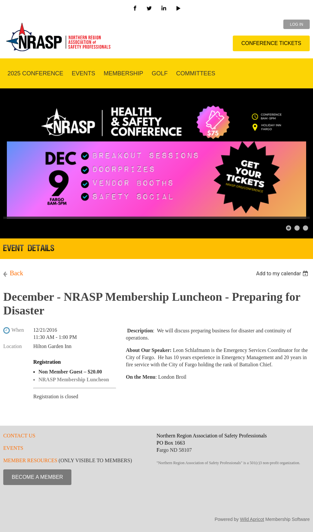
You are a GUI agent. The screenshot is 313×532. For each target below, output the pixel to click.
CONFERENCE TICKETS (271, 43)
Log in (296, 24)
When (17, 330)
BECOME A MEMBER (37, 477)
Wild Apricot (252, 519)
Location (12, 346)
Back (16, 273)
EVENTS (13, 448)
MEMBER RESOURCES (30, 460)
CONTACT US (19, 435)
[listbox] (283, 273)
